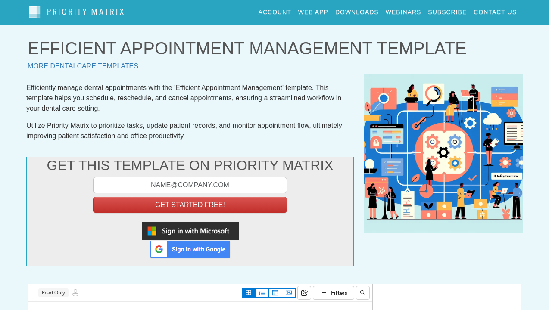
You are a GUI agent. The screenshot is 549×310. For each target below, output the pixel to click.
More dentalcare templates (83, 62)
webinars (403, 10)
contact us (495, 10)
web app (313, 10)
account (275, 10)
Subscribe (447, 10)
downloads (357, 10)
